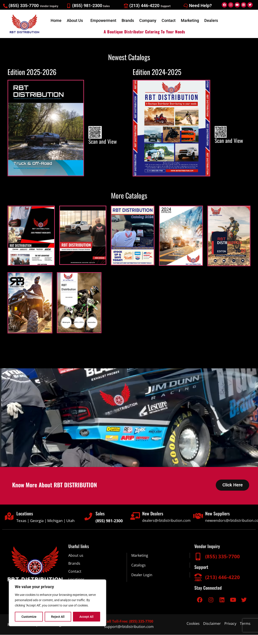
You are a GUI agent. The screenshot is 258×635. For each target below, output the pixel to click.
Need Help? (200, 5)
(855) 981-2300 (91, 5)
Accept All (87, 616)
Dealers (211, 20)
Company (147, 20)
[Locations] (9, 516)
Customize (28, 616)
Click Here (232, 485)
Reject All (58, 616)
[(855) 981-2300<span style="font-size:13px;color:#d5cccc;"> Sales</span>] (69, 6)
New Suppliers (217, 513)
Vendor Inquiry (207, 546)
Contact (169, 20)
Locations (24, 513)
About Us (75, 20)
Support (201, 567)
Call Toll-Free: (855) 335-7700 (129, 621)
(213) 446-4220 (149, 5)
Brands (128, 20)
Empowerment (103, 20)
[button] (76, 20)
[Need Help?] (185, 6)
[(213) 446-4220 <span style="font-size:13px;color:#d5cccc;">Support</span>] (126, 6)
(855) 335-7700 (33, 5)
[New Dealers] (135, 516)
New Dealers (152, 513)
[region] (57, 603)
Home (56, 20)
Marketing (190, 20)
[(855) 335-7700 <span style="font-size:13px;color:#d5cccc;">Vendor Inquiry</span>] (5, 6)
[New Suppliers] (198, 516)
